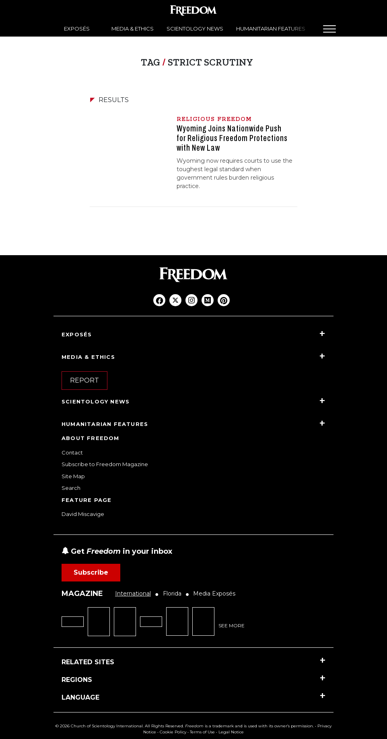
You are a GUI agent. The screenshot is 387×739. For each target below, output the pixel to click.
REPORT (84, 380)
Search (71, 488)
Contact (72, 452)
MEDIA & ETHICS (132, 28)
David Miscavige (83, 514)
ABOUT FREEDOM (90, 438)
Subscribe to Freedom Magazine (105, 464)
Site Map (73, 476)
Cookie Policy (173, 732)
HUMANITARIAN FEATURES (270, 28)
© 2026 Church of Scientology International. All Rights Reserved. (120, 726)
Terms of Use (202, 732)
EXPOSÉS (77, 28)
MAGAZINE (82, 593)
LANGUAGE (80, 697)
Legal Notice (231, 732)
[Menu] (329, 29)
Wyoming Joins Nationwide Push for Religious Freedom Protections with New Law (232, 138)
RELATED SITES (88, 662)
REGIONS (77, 680)
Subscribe (91, 572)
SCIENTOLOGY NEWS (195, 28)
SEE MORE (231, 625)
